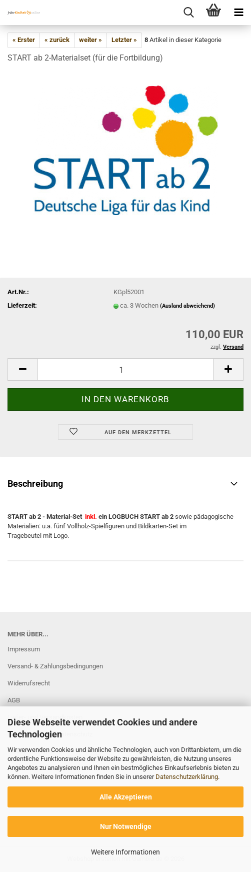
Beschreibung (35, 483)
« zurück (57, 40)
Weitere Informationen (125, 852)
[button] (23, 369)
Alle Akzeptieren (126, 797)
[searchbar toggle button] (188, 12)
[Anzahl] (126, 369)
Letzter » (124, 40)
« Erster (23, 40)
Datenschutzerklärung (187, 776)
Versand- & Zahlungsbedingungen (55, 666)
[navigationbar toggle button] (238, 12)
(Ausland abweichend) (187, 306)
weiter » (90, 40)
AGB (14, 700)
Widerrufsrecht (29, 683)
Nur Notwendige (126, 826)
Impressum (24, 649)
